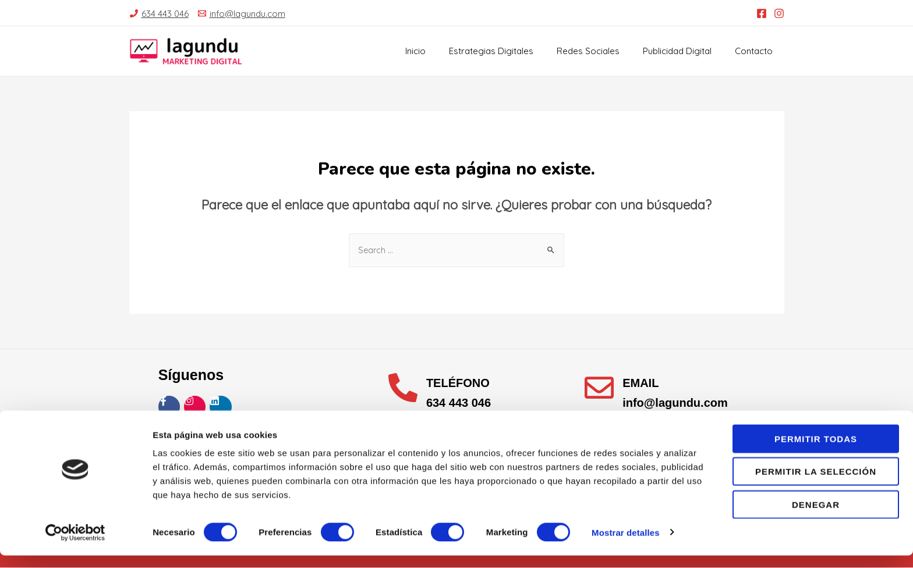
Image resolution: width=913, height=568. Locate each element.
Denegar (816, 517)
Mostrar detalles (626, 545)
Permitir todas (815, 451)
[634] (159, 14)
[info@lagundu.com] (241, 14)
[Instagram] (779, 13)
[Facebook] (761, 13)
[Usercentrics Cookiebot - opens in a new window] (75, 545)
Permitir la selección (815, 484)
